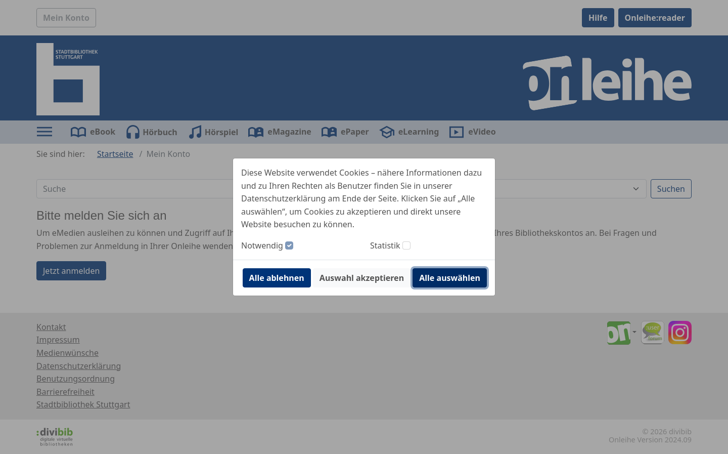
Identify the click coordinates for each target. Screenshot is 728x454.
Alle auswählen (449, 277)
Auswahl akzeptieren (362, 277)
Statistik (385, 245)
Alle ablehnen (276, 277)
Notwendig (262, 245)
